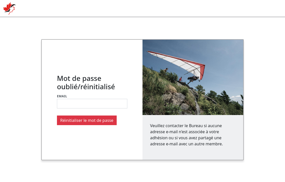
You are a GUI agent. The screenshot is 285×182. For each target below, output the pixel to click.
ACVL (9, 8)
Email (62, 96)
